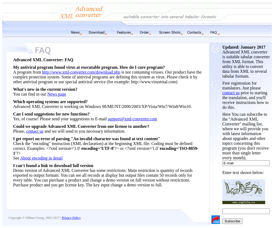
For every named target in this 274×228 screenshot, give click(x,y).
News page (56, 94)
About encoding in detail (41, 158)
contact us (230, 93)
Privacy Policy (71, 218)
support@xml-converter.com (132, 119)
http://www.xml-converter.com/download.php (81, 72)
